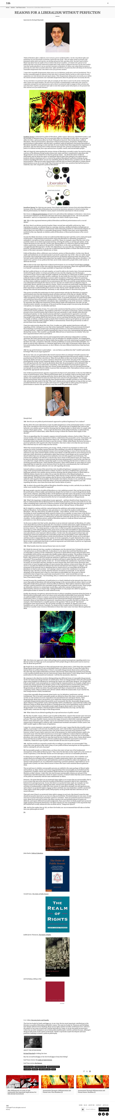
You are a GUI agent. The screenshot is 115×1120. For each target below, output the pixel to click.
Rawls (53, 1069)
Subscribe (103, 1109)
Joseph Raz (27, 1069)
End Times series (20, 7)
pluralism (34, 1069)
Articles (13, 7)
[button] (108, 3)
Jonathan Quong (28, 1066)
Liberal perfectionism (53, 1066)
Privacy (8, 1109)
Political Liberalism (40, 1066)
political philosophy (44, 1069)
